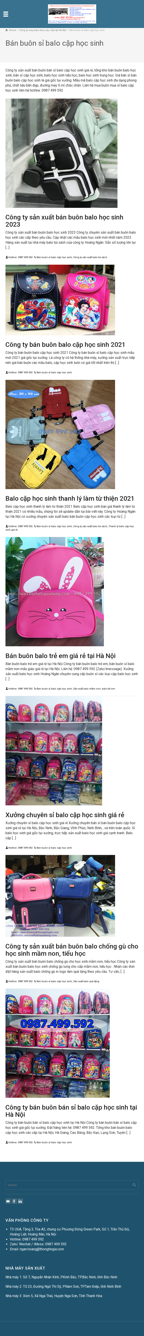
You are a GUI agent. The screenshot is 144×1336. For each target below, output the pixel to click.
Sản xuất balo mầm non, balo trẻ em (94, 688)
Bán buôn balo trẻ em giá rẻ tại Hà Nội (60, 656)
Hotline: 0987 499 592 (20, 257)
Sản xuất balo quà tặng (86, 981)
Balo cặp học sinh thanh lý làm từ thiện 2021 (70, 498)
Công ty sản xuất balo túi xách (90, 257)
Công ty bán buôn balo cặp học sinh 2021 (65, 344)
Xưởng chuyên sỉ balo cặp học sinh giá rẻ (64, 815)
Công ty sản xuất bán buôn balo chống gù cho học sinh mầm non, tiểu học (71, 949)
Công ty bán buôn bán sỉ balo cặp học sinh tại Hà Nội (71, 1110)
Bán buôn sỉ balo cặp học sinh (54, 257)
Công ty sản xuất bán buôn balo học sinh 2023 (64, 220)
